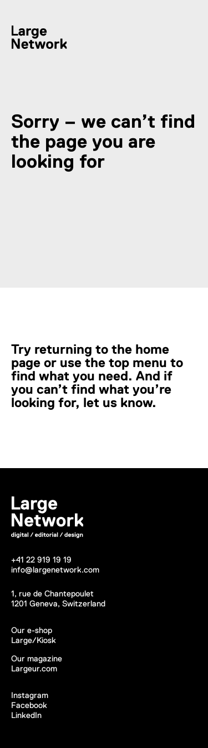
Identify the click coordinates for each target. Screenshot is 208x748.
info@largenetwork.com (55, 569)
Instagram (29, 695)
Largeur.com (34, 668)
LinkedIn (26, 715)
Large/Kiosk (33, 640)
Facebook (29, 705)
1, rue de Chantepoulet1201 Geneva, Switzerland (58, 598)
